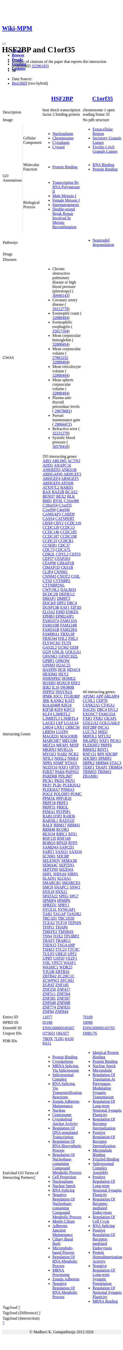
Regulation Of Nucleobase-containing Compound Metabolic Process (66, 1164)
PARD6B (50, 776)
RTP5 (72, 843)
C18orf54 (50, 505)
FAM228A (68, 629)
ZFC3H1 (67, 980)
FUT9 (66, 643)
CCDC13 (67, 527)
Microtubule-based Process (63, 1250)
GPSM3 (49, 665)
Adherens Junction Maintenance (62, 1230)
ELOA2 (49, 612)
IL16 (56, 687)
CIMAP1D (51, 567)
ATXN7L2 (51, 487)
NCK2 (73, 754)
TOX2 (58, 936)
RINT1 (102, 749)
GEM (74, 647)
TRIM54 (115, 767)
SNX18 (48, 892)
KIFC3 (69, 709)
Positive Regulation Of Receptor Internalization (103, 1139)
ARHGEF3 (72, 474)
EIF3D (76, 607)
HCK (62, 669)
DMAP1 (49, 598)
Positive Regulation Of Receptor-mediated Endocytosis (103, 1239)
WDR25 (65, 967)
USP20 (58, 958)
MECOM (69, 741)
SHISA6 (59, 874)
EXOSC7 (90, 714)
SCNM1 (49, 856)
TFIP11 (48, 927)
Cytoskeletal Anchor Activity (65, 1121)
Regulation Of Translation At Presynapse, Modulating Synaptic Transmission (103, 1086)
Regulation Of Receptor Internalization (103, 1123)
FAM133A (107, 714)
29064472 (62, 424)
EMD (60, 612)
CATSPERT (64, 518)
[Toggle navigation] (4, 43)
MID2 (103, 732)
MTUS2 (104, 736)
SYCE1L (50, 909)
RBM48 (49, 829)
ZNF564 (63, 994)
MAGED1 (51, 736)
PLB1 (57, 785)
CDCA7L (63, 550)
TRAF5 (49, 940)
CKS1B (67, 567)
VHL (46, 963)
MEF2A (49, 745)
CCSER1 (50, 545)
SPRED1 (50, 905)
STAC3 (115, 763)
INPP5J (49, 692)
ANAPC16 (62, 465)
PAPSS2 (72, 772)
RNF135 (49, 838)
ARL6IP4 (111, 696)
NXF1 (63, 767)
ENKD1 (72, 612)
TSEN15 (49, 945)
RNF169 (64, 838)
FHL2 (62, 638)
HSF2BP (62, 98)
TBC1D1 (50, 918)
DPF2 (61, 603)
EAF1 (64, 607)
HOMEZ (69, 678)
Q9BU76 (90, 1033)
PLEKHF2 (91, 745)
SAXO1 (61, 852)
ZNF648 (49, 1003)
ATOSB (67, 483)
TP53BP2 (71, 936)
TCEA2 (49, 923)
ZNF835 (63, 1007)
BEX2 (61, 496)
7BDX (48, 1039)
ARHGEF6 (51, 483)
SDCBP (63, 856)
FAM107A (51, 621)
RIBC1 (61, 834)
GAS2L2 (50, 647)
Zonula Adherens (65, 1279)
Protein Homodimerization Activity (107, 1256)
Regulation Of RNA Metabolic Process (64, 1261)
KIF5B (48, 709)
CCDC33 (50, 541)
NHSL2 (60, 758)
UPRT (47, 958)
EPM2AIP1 (65, 616)
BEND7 (49, 496)
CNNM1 (61, 572)
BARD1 (66, 487)
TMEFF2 (50, 932)
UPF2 (72, 954)
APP (99, 696)
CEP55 (75, 554)
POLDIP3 (62, 794)
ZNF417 (63, 989)
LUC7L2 (90, 732)
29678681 (62, 411)
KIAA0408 (51, 705)
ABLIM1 (59, 461)
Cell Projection (64, 1177)
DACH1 (89, 709)
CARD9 (68, 514)
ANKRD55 (52, 470)
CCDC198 (68, 536)
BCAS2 (71, 492)
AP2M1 (89, 696)
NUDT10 (50, 767)
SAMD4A (51, 847)
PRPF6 (106, 745)
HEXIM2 (50, 674)
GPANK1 (50, 656)
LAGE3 (49, 723)
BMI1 (47, 501)
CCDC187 (51, 536)
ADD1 (48, 465)
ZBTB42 (50, 976)
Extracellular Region (102, 131)
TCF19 (61, 923)
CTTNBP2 (61, 581)
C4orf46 (63, 510)
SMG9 (48, 887)
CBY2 (59, 523)
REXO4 (49, 834)
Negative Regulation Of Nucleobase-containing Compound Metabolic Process (66, 1206)
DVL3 (113, 709)
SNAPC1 (61, 887)
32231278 (60, 433)
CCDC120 (51, 527)
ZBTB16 (62, 972)
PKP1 (47, 785)
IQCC (58, 696)
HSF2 (75, 683)
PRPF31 (49, 807)
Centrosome (61, 1115)
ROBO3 (49, 843)
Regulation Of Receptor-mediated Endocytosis (103, 1206)
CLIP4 (48, 572)
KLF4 (47, 714)
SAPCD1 (67, 847)
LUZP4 (62, 732)
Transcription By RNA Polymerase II (66, 186)
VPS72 (56, 963)
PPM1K (49, 798)
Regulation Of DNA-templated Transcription (65, 1132)
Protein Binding (64, 167)
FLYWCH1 (52, 643)
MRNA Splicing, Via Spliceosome (65, 1068)
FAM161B (51, 629)
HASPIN (50, 669)
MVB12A (65, 749)
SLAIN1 (49, 878)
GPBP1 (48, 661)
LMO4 (48, 727)
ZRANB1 (90, 776)
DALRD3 (68, 590)
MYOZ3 (49, 754)
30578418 (60, 446)
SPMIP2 (104, 758)
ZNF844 (61, 1011)
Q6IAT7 (62, 1033)
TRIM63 (104, 772)
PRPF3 (62, 803)
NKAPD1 (90, 741)
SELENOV (52, 860)
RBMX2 (89, 749)
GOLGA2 (90, 723)
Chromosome (63, 138)
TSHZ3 (48, 949)
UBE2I (60, 954)
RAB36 (69, 816)
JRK (46, 701)
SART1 (48, 852)
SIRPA (72, 874)
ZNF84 (48, 1011)
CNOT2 (63, 576)
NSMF (58, 763)
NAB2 (62, 754)
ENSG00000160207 (59, 1028)
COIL (75, 576)
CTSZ (47, 581)
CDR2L (49, 554)
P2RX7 (48, 772)
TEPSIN (74, 923)
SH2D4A (66, 869)
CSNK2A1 (91, 705)
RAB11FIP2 (52, 816)
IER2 (47, 687)
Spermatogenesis (65, 205)
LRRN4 (49, 732)
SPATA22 (50, 896)
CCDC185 (68, 532)
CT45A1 (108, 705)
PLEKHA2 (71, 785)
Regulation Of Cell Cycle (103, 1219)
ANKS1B (69, 470)
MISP (74, 745)
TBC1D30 (66, 918)
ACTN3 (73, 461)
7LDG (59, 1039)
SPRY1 (63, 905)
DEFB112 (67, 594)
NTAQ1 (71, 763)
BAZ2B (58, 492)
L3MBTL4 (69, 718)
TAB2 (47, 914)
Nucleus (58, 1110)
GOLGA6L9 (109, 723)
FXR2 (98, 718)
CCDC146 (51, 532)
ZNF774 (49, 1007)
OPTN (74, 767)
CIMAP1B (65, 563)
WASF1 (69, 963)
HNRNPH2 (52, 678)
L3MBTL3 (51, 718)
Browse (18, 55)
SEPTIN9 (50, 869)
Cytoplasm (60, 142)
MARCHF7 (52, 741)
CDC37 (64, 545)
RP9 (100, 754)
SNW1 (75, 887)
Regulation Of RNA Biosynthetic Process (66, 1145)
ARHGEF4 (51, 478)
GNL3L (58, 652)
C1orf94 (49, 510)
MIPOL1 (90, 736)
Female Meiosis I (66, 200)
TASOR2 (74, 914)
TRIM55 (89, 772)
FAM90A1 (51, 634)
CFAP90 (49, 563)
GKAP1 (110, 718)
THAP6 (61, 927)
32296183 (39, 66)
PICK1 (48, 781)
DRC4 (72, 603)
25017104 (60, 331)
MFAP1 (62, 745)
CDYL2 (62, 554)
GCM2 (63, 647)
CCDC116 (73, 523)
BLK (71, 496)
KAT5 (70, 701)
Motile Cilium (63, 1221)
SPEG (63, 896)
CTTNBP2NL (54, 585)
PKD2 (59, 781)
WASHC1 (50, 967)
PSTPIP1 (63, 812)
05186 (47, 1022)
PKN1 (70, 781)
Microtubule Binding (102, 1152)
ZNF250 (49, 989)
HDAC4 (73, 669)
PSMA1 (49, 812)
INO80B (67, 687)
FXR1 (87, 718)
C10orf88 (71, 501)
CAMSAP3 (52, 514)
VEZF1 (71, 958)
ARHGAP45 (53, 474)
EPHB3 (49, 616)
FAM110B (51, 625)
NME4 (72, 758)
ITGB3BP (71, 696)
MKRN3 (49, 749)
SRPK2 (88, 763)
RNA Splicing (63, 1190)
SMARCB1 (52, 883)
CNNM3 (49, 576)
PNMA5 (67, 789)
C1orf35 (102, 98)
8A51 (47, 1043)
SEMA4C (50, 865)
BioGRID (19, 83)
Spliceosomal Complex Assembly (103, 1168)
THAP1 (101, 767)
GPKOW (62, 661)
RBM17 (60, 825)
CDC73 (49, 550)
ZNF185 (62, 985)
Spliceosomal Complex (63, 1077)
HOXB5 (49, 683)
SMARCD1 (71, 883)
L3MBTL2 (61, 714)
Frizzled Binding (105, 1159)
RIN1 (72, 834)
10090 (87, 1022)
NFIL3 (48, 758)
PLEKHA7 (51, 789)
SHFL (47, 874)
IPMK (47, 696)
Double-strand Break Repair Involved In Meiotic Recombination (64, 218)
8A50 (69, 1039)
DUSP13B (51, 607)
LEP (59, 723)
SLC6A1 (64, 878)
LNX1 (59, 727)
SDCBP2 (90, 758)
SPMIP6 (63, 900)
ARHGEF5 (70, 478)
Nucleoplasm (62, 134)
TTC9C (74, 949)
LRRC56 (72, 727)
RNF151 (89, 754)
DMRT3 (63, 598)
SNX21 (61, 892)
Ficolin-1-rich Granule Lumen (104, 149)
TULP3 (48, 954)
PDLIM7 (65, 776)
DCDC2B (50, 594)
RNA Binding (103, 165)
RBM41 (73, 825)
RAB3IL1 (50, 820)
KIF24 (66, 705)
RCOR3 (62, 829)
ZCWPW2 (51, 980)
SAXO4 (75, 852)
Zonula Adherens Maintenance (65, 1103)
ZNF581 (49, 998)
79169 (87, 1017)
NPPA (47, 763)
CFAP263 (62, 558)
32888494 (60, 318)
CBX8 (48, 523)
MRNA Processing (60, 1272)
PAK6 (60, 772)
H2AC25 (63, 665)
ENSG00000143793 (99, 1028)
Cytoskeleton (62, 1061)
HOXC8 (63, 683)
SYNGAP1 (67, 909)
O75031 (49, 1033)
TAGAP (59, 914)
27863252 (60, 358)
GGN (47, 652)
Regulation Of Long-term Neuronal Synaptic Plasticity (107, 1108)
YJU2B (48, 972)
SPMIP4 (49, 900)
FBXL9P (68, 634)
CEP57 (48, 558)
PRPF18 (49, 803)
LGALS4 (71, 723)
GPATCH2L (68, 656)
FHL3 (73, 638)
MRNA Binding (105, 1301)
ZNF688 (63, 1003)
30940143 (60, 295)
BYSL (58, 501)
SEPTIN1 (66, 865)
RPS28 (61, 843)
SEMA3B (69, 860)
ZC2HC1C (66, 976)
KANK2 (57, 701)
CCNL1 (89, 701)
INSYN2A (64, 692)
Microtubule (102, 1070)
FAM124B (68, 625)
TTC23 (61, 949)
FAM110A (68, 621)
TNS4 (47, 936)
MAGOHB (68, 736)
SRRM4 (101, 763)
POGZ (48, 794)
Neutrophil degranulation (103, 242)
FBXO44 (50, 638)
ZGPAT (48, 985)
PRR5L (62, 807)
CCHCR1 (65, 541)
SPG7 (73, 896)
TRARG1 (63, 940)
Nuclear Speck (64, 1186)
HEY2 (63, 674)
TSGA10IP (66, 945)
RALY (48, 825)
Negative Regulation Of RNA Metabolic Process (64, 1290)
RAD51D (66, 820)
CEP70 (101, 701)
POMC (76, 794)
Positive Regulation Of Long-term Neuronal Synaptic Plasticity (107, 1186)
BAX (47, 492)
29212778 (60, 309)
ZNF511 (49, 994)
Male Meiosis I (64, 196)
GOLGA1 (73, 652)
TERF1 (88, 767)
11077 (47, 1017)
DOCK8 (49, 603)
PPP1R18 (63, 798)
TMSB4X (66, 932)
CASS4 (48, 518)
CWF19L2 (51, 590)
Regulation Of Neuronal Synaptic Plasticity (107, 1292)
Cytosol (58, 147)
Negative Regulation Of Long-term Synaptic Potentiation (103, 1275)
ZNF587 (63, 998)
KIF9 (58, 709)
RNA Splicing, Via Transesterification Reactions (67, 1090)
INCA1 (103, 727)
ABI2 (47, 461)
